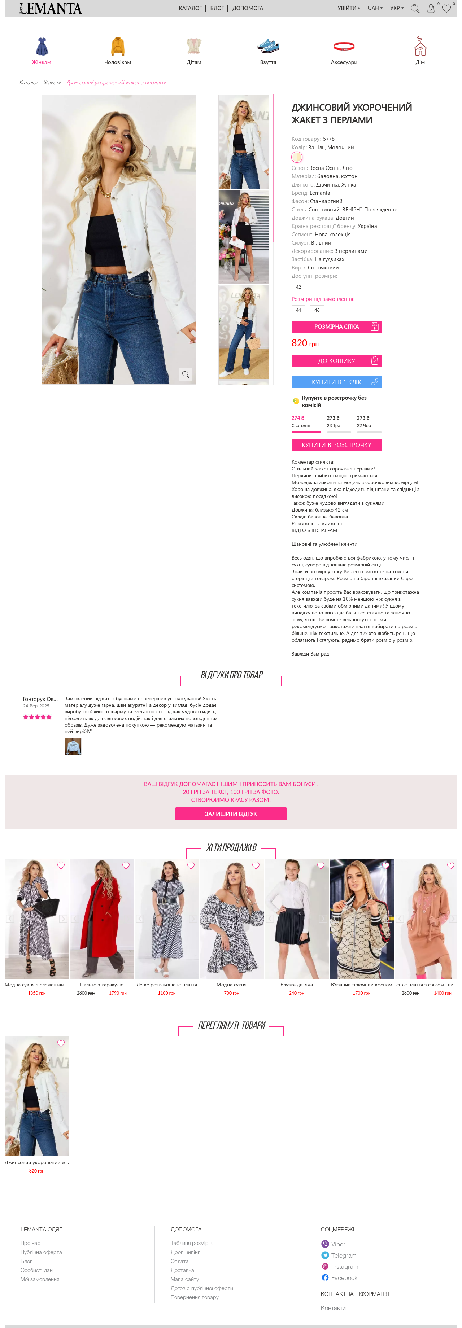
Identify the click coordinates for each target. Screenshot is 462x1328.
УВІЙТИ (346, 8)
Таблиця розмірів (192, 1243)
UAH (373, 8)
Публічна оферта (41, 1252)
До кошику (349, 360)
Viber (333, 1244)
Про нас (30, 1243)
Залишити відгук (231, 814)
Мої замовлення (40, 1279)
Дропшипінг (185, 1252)
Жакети (52, 82)
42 (298, 287)
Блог (217, 8)
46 (316, 310)
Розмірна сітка (347, 326)
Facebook (339, 1277)
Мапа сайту (185, 1279)
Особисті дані (37, 1270)
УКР (395, 8)
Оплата (180, 1261)
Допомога (247, 8)
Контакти (333, 1307)
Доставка (182, 1270)
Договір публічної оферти (202, 1288)
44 (298, 310)
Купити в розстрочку (336, 445)
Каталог (190, 8)
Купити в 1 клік (346, 381)
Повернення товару (195, 1297)
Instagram (339, 1266)
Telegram (339, 1255)
